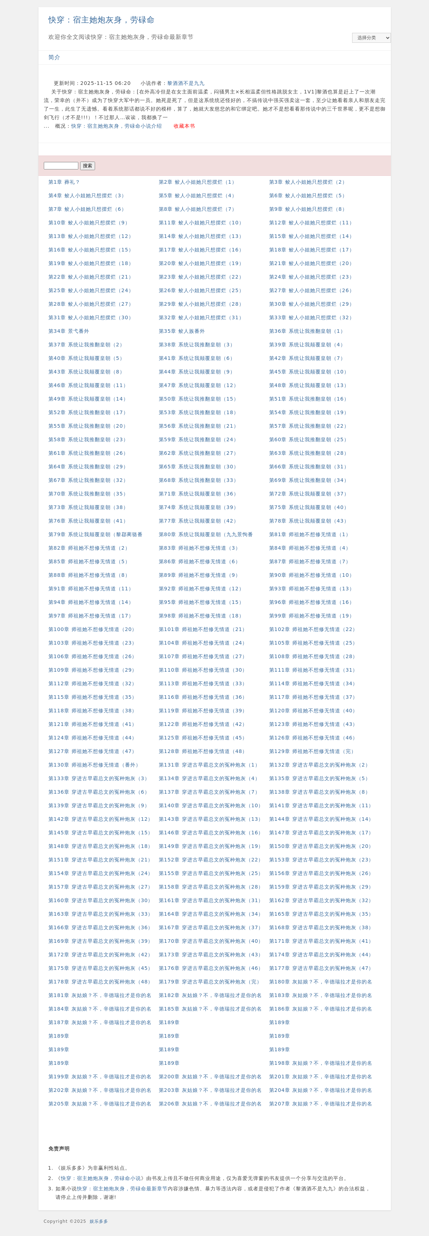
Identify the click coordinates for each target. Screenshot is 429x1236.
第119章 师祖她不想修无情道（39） (203, 710)
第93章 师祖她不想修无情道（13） (312, 588)
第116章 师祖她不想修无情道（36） (203, 697)
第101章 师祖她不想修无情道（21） (203, 629)
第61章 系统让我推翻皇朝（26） (88, 453)
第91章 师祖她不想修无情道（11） (91, 588)
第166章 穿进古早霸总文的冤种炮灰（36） (100, 927)
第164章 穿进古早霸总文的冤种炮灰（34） (211, 914)
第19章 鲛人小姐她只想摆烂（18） (91, 263)
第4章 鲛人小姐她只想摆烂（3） (87, 195)
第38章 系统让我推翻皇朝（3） (197, 344)
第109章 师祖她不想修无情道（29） (92, 670)
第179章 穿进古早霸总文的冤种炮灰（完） (210, 982)
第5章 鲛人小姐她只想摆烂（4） (198, 195)
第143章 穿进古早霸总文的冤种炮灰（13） (211, 819)
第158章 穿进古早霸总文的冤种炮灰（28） (211, 887)
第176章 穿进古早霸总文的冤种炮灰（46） (211, 968)
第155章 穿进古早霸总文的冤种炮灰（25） (211, 873)
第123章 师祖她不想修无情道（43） (313, 724)
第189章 (169, 1022)
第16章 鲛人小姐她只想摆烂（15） (91, 250)
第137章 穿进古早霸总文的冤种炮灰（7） (209, 792)
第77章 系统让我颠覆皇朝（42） (199, 521)
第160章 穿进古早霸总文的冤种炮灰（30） (100, 900)
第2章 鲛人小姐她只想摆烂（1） (198, 182)
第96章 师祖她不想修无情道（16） (312, 602)
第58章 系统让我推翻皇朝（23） (88, 439)
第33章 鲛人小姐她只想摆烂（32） (312, 317)
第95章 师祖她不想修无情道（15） (201, 602)
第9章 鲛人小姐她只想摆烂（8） (308, 209)
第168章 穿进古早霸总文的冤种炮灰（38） (321, 927)
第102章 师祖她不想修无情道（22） (313, 629)
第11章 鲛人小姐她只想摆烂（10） (201, 222)
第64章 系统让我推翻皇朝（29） (88, 466)
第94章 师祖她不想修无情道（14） (91, 602)
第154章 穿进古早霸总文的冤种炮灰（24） (100, 873)
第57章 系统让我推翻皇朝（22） (309, 426)
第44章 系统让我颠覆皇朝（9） (197, 372)
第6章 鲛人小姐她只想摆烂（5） (308, 195)
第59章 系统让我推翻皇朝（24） (199, 439)
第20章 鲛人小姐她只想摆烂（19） (201, 263)
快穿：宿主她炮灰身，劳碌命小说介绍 (116, 126)
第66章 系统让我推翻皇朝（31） (309, 466)
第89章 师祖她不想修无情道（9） (200, 575)
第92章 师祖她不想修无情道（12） (201, 588)
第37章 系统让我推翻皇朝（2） (86, 344)
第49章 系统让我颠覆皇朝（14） (88, 399)
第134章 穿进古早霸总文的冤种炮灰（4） (209, 778)
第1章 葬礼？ (64, 182)
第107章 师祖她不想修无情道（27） (203, 656)
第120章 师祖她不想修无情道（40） (313, 710)
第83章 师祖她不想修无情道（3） (200, 548)
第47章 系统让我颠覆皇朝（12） (199, 385)
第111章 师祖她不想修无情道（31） (313, 670)
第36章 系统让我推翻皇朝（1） (307, 331)
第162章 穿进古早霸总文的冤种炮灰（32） (321, 900)
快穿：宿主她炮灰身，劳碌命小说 (101, 1178)
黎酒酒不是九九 (186, 83)
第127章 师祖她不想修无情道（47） (92, 751)
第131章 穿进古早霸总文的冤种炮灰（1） (209, 765)
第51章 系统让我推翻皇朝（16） (309, 399)
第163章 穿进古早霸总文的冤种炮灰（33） (100, 914)
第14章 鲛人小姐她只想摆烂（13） (201, 236)
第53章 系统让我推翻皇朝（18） (199, 412)
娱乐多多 (99, 1221)
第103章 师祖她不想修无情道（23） (92, 643)
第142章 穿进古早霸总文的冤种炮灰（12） (100, 819)
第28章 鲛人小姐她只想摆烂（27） (91, 304)
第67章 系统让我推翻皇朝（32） (88, 480)
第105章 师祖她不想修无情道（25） (313, 643)
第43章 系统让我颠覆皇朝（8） (86, 372)
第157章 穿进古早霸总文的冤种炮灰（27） (100, 887)
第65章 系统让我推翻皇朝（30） (199, 466)
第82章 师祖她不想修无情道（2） (89, 548)
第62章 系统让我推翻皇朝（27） (199, 453)
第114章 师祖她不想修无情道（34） (313, 683)
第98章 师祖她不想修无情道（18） (201, 616)
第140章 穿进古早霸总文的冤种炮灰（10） (211, 805)
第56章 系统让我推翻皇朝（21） (199, 426)
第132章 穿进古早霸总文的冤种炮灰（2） (320, 765)
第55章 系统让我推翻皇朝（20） (88, 426)
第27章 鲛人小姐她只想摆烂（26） (312, 290)
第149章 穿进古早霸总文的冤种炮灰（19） (211, 846)
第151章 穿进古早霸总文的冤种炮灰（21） (100, 860)
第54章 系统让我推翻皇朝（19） (309, 412)
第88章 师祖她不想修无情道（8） (89, 575)
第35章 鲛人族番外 (182, 331)
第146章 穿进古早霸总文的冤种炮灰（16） (211, 832)
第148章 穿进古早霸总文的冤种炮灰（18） (100, 846)
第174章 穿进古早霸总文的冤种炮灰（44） (321, 954)
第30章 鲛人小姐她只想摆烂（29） (312, 304)
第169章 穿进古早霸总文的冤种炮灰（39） (100, 941)
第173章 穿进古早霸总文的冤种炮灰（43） (211, 954)
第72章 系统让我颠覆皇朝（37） (309, 494)
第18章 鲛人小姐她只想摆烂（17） (312, 250)
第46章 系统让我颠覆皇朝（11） (88, 385)
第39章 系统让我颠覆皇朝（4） (307, 344)
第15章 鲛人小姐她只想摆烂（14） (312, 236)
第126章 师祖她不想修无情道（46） (313, 738)
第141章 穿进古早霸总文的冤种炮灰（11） (321, 805)
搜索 (87, 165)
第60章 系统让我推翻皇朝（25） (309, 439)
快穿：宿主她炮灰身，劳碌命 (101, 19)
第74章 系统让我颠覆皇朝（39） (199, 507)
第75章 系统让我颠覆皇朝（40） (309, 507)
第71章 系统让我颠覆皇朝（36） (199, 494)
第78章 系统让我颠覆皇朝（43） (309, 521)
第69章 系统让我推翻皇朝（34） (309, 480)
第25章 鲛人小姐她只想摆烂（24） (91, 290)
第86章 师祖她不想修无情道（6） (200, 561)
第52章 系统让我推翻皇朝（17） (88, 412)
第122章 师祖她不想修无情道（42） (203, 724)
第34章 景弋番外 (68, 331)
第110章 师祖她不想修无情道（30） (203, 670)
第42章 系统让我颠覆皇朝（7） (307, 358)
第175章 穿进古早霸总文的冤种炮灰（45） (100, 968)
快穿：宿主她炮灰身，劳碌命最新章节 (122, 1188)
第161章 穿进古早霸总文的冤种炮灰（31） (211, 900)
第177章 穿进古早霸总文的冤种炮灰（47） (321, 968)
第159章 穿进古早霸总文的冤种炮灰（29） (321, 887)
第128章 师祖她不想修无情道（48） (203, 751)
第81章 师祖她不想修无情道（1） (310, 534)
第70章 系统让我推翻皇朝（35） (88, 494)
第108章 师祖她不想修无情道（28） (313, 656)
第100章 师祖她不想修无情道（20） (92, 629)
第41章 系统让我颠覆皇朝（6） (197, 358)
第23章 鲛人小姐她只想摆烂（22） (201, 277)
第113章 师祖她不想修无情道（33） (203, 683)
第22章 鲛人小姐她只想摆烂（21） (91, 277)
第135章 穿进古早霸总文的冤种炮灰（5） (320, 778)
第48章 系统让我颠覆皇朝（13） (309, 385)
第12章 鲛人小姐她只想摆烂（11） (312, 222)
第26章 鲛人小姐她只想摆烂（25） (201, 290)
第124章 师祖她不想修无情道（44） (92, 738)
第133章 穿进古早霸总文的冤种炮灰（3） (99, 778)
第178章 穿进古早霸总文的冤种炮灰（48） (100, 982)
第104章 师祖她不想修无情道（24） (203, 643)
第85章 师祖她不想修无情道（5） (89, 561)
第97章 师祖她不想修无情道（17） (91, 616)
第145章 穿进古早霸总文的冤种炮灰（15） (100, 832)
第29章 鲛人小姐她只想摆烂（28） (201, 304)
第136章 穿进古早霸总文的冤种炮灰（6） (99, 792)
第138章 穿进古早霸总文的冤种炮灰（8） (320, 792)
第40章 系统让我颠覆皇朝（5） (86, 358)
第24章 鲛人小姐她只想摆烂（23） (312, 277)
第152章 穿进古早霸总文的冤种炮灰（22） (211, 860)
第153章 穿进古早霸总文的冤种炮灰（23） (321, 860)
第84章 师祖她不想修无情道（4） (310, 548)
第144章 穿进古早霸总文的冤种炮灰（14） (321, 819)
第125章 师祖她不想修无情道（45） (203, 738)
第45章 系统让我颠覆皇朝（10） (309, 372)
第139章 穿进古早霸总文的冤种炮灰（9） (99, 805)
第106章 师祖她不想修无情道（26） (92, 656)
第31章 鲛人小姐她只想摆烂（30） (91, 317)
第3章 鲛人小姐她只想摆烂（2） (308, 182)
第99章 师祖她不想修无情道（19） (312, 616)
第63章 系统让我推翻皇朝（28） (309, 453)
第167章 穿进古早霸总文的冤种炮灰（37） (211, 927)
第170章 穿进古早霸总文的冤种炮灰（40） (211, 941)
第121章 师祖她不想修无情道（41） (92, 724)
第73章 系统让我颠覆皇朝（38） (88, 507)
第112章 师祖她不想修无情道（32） (92, 683)
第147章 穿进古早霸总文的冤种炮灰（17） (321, 832)
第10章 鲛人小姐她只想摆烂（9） (89, 222)
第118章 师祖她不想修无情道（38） (92, 710)
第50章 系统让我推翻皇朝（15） (199, 399)
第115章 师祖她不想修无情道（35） (92, 697)
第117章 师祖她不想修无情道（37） (313, 697)
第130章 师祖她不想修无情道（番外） (94, 765)
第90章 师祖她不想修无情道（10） (312, 575)
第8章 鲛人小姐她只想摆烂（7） (198, 209)
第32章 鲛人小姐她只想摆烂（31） (201, 317)
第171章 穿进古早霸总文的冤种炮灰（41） (321, 941)
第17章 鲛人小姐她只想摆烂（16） (201, 250)
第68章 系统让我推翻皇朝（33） (199, 480)
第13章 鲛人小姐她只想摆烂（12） (91, 236)
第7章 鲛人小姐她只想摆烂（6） (87, 209)
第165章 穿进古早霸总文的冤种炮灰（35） (321, 914)
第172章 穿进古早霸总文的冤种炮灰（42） (100, 954)
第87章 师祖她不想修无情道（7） (310, 561)
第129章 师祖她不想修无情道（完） (312, 751)
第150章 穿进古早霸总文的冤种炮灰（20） (321, 846)
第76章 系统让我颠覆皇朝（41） (88, 521)
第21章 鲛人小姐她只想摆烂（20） (312, 263)
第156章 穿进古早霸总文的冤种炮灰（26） (321, 873)
